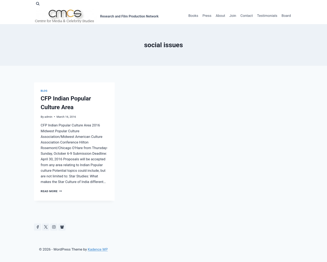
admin (48, 116)
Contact (246, 16)
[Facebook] (37, 227)
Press (206, 16)
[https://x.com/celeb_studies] (45, 227)
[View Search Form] (38, 3)
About (220, 16)
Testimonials (267, 16)
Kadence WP (98, 249)
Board (286, 16)
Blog (44, 90)
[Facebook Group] (61, 227)
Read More (51, 191)
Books (193, 16)
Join (232, 16)
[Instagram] (53, 227)
